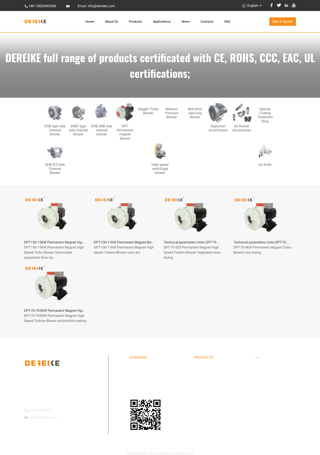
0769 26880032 (40, 410)
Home (89, 21)
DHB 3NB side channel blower (213, 384)
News (186, 21)
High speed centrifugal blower (274, 393)
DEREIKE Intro (139, 368)
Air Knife (260, 401)
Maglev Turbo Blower (208, 401)
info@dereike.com (43, 417)
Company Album (140, 376)
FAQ (227, 21)
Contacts (207, 21)
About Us (111, 21)
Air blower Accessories (270, 368)
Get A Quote (282, 21)
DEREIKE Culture (140, 384)
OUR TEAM (137, 393)
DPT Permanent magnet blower (214, 393)
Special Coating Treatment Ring (275, 376)
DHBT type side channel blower (214, 376)
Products (135, 21)
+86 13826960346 (42, 6)
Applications (162, 21)
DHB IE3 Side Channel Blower (274, 384)
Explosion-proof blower (209, 409)
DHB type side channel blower (213, 368)
